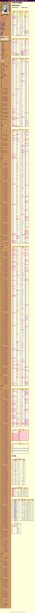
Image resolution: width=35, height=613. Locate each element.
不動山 (22, 150)
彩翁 (22, 371)
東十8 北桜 (6, 131)
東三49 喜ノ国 (6, 327)
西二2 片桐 (6, 466)
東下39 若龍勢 (6, 176)
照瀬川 (22, 194)
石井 (12, 450)
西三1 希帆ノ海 (6, 346)
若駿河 (22, 135)
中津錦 (17, 204)
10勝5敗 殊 (13, 18)
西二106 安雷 (6, 396)
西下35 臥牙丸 (6, 193)
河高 (16, 332)
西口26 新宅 (6, 587)
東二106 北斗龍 (6, 499)
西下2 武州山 (6, 182)
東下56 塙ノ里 (6, 165)
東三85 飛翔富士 (6, 274)
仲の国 (22, 85)
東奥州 (22, 381)
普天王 (17, 30)
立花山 (17, 253)
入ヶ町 (22, 409)
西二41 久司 (6, 478)
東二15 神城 (6, 507)
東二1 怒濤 (6, 539)
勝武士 (22, 391)
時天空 (22, 18)
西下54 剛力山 (6, 200)
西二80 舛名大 (6, 450)
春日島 (17, 262)
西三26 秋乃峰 (6, 286)
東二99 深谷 (6, 549)
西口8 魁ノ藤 (6, 581)
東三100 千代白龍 (6, 344)
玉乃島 (22, 31)
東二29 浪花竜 (6, 474)
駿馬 (22, 265)
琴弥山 (17, 179)
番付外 (4, 25)
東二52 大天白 (6, 441)
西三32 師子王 (6, 288)
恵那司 (17, 169)
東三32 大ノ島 (6, 369)
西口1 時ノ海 (6, 602)
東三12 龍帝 (6, 378)
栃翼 (15, 461)
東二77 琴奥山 (6, 414)
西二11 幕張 (6, 469)
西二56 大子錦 (6, 410)
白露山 (22, 42)
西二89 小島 (6, 493)
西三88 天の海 (6, 307)
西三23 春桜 (6, 350)
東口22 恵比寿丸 (6, 586)
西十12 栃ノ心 (6, 127)
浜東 (16, 379)
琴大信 (22, 279)
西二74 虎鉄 (6, 546)
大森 (22, 393)
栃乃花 (22, 54)
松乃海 (17, 195)
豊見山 (17, 376)
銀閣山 (17, 180)
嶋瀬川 (22, 324)
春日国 (16, 110)
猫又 (16, 353)
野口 (16, 325)
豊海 (16, 223)
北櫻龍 (17, 255)
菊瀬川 (22, 404)
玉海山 (17, 238)
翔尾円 (17, 395)
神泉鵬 (17, 362)
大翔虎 (22, 222)
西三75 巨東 (6, 360)
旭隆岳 (22, 136)
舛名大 (22, 336)
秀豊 (17, 420)
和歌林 (22, 353)
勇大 (22, 394)
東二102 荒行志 (6, 535)
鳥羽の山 (22, 92)
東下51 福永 (6, 198)
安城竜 (17, 392)
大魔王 (22, 368)
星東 (16, 318)
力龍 (16, 100)
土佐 (22, 207)
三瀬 (16, 216)
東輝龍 (22, 163)
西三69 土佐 (6, 358)
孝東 (16, 95)
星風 (16, 66)
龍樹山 (17, 280)
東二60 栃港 (6, 443)
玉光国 (22, 152)
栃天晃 (22, 144)
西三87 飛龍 (6, 275)
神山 (16, 266)
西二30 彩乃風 (6, 405)
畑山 (22, 261)
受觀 (22, 161)
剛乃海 (22, 281)
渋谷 (22, 143)
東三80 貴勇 (6, 304)
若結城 (22, 121)
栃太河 (22, 273)
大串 (12, 433)
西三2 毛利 (6, 279)
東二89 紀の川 (6, 395)
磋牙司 (16, 60)
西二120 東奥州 (6, 551)
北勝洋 (17, 292)
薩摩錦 (17, 144)
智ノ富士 (23, 298)
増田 (22, 412)
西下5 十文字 (6, 203)
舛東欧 (22, 178)
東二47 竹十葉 (6, 514)
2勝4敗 (26, 59)
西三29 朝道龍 (6, 320)
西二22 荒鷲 (6, 391)
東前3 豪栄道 (6, 112)
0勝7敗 (26, 142)
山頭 (22, 306)
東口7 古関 (6, 568)
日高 (22, 240)
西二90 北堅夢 (6, 494)
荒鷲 (22, 271)
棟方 (22, 181)
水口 (16, 120)
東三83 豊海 (6, 305)
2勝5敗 (13, 65)
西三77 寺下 (6, 249)
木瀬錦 (22, 359)
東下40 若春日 (6, 214)
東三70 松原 (6, 334)
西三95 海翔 (6, 364)
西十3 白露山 (6, 138)
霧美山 (17, 326)
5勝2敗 (13, 59)
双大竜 (22, 100)
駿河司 (16, 76)
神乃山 (22, 301)
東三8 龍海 (6, 377)
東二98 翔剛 (6, 497)
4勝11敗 (25, 22)
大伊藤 (17, 297)
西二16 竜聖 (6, 402)
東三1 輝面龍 (6, 258)
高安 (16, 132)
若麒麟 (22, 27)
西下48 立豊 (6, 239)
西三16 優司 (6, 284)
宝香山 (22, 234)
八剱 (16, 336)
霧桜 (16, 316)
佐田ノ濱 (23, 335)
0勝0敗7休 (26, 74)
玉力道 (22, 69)
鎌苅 (16, 359)
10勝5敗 (25, 21)
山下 (12, 435)
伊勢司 (17, 290)
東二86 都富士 (6, 416)
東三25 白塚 (6, 253)
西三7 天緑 (6, 367)
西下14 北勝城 (6, 243)
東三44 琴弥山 (6, 292)
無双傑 (22, 196)
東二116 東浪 (6, 461)
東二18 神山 (6, 430)
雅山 (21, 19)
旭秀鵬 (22, 145)
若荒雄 (16, 54)
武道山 (13, 436)
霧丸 (16, 378)
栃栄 (21, 59)
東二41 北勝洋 (6, 513)
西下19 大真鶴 (6, 207)
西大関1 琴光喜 (6, 96)
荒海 (16, 181)
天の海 (22, 229)
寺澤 (17, 411)
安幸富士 (17, 352)
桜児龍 (22, 253)
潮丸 (16, 45)
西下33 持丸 (6, 229)
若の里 (17, 21)
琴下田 (22, 241)
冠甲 (22, 203)
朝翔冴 (17, 308)
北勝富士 (23, 187)
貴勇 (16, 220)
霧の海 (16, 75)
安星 (16, 289)
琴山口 (22, 360)
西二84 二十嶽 (6, 452)
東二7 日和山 (6, 400)
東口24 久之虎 (6, 565)
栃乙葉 (17, 317)
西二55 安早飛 (6, 483)
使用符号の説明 (3, 29)
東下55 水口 (6, 178)
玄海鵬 (22, 188)
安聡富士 (17, 212)
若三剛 (22, 345)
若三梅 (13, 446)
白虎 (16, 231)
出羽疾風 (17, 224)
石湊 (16, 342)
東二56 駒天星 (6, 442)
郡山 (16, 153)
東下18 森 (6, 188)
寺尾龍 (17, 401)
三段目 (4, 23)
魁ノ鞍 (17, 409)
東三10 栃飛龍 (6, 315)
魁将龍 (22, 110)
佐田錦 (22, 122)
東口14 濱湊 (6, 563)
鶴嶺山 (22, 104)
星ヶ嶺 (22, 256)
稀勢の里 (4, 75)
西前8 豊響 (6, 109)
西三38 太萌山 (6, 324)
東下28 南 (6, 164)
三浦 (22, 282)
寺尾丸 (22, 283)
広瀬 (16, 306)
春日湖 (17, 315)
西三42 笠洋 (6, 266)
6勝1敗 (13, 82)
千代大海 (17, 13)
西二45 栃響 (6, 479)
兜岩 (16, 205)
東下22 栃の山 (6, 237)
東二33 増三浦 (6, 435)
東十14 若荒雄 (6, 145)
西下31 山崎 (6, 173)
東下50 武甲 (6, 218)
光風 (16, 104)
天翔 (16, 327)
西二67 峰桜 (6, 445)
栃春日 (17, 221)
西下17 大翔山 (6, 171)
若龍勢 (16, 102)
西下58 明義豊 (6, 245)
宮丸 (16, 213)
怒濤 (16, 247)
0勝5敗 (19, 432)
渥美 (12, 447)
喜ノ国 (17, 185)
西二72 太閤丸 (6, 447)
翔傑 (16, 85)
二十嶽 (22, 341)
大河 (16, 111)
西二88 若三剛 (6, 394)
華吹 (22, 262)
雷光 (21, 78)
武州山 (22, 60)
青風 (16, 240)
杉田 (21, 86)
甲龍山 (17, 229)
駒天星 (17, 309)
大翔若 (22, 270)
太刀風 (17, 160)
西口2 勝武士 (6, 557)
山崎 (21, 93)
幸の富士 (17, 186)
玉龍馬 (17, 167)
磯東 (16, 187)
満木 (16, 380)
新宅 (22, 418)
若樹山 (22, 84)
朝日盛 (16, 113)
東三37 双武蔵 (6, 265)
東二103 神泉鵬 (6, 419)
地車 (22, 255)
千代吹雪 (23, 275)
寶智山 (16, 44)
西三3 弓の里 (6, 314)
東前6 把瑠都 (6, 105)
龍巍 (16, 69)
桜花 (22, 230)
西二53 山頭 (6, 409)
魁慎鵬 (22, 176)
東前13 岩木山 (6, 94)
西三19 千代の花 (6, 261)
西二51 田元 (6, 533)
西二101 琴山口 (6, 525)
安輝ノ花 (23, 170)
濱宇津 (22, 206)
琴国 (21, 75)
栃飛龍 (17, 141)
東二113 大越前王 (6, 500)
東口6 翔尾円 (6, 561)
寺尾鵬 (17, 275)
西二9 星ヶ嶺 (6, 468)
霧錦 (22, 142)
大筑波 (22, 392)
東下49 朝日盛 (6, 177)
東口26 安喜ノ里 (6, 604)
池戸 (22, 363)
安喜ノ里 (17, 418)
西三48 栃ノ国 (6, 294)
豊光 (16, 135)
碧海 (22, 379)
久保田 (22, 221)
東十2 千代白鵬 (6, 150)
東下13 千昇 (6, 206)
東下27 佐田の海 (6, 190)
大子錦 (22, 309)
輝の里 (17, 257)
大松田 (17, 198)
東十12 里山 (6, 148)
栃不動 (17, 154)
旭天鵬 (22, 28)
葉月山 (17, 367)
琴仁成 (22, 254)
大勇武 (22, 68)
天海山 (22, 395)
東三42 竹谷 (6, 325)
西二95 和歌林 (6, 417)
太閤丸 (22, 327)
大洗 (22, 400)
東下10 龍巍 (6, 204)
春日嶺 (22, 315)
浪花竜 (17, 279)
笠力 (17, 394)
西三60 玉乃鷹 (6, 331)
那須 (22, 421)
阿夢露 (22, 76)
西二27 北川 (6, 433)
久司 (22, 292)
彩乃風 (22, 280)
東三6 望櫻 (6, 347)
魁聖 (16, 207)
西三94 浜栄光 (6, 256)
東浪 (16, 377)
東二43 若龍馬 (6, 387)
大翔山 (22, 77)
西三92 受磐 (6, 363)
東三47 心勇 (6, 326)
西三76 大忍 (6, 272)
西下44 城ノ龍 (6, 216)
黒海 (17, 27)
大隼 (22, 310)
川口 (22, 403)
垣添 (17, 29)
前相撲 (2, 25)
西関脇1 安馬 (6, 92)
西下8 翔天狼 (6, 169)
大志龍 (22, 417)
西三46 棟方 (6, 267)
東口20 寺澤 (6, 573)
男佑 (16, 151)
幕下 (1, 23)
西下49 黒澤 (6, 197)
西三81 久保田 (6, 338)
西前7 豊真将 (6, 116)
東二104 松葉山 (6, 498)
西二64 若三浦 (6, 486)
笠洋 (22, 177)
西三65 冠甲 (6, 332)
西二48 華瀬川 (6, 440)
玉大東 (17, 335)
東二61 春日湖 (6, 411)
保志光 (22, 44)
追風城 (22, 314)
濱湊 (17, 404)
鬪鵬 (22, 189)
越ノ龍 (22, 186)
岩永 (22, 408)
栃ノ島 (17, 215)
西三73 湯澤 (6, 359)
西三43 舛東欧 (6, 353)
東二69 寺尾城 (6, 518)
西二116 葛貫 (6, 537)
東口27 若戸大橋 (6, 588)
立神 (21, 103)
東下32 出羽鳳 (6, 238)
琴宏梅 (17, 310)
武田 (22, 410)
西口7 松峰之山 (6, 580)
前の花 (17, 281)
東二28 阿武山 (6, 511)
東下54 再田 (6, 219)
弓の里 (22, 133)
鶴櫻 (16, 109)
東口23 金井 (6, 574)
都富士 (17, 343)
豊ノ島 (17, 19)
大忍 (22, 215)
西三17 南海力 (6, 348)
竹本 (22, 352)
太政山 (17, 354)
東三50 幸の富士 (6, 355)
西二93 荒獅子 (6, 453)
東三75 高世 (6, 303)
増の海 (17, 282)
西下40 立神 (6, 215)
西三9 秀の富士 (6, 251)
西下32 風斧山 (6, 212)
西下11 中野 (6, 185)
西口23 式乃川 (6, 595)
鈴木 (12, 448)
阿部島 (22, 376)
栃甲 (22, 317)
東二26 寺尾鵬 (6, 404)
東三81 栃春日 (6, 337)
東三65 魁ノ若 (6, 300)
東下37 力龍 (6, 230)
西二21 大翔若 (6, 403)
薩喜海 (16, 77)
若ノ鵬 (17, 28)
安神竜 (22, 378)
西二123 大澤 (6, 422)
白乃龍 (17, 222)
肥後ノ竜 (17, 323)
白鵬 (4, 65)
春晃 (16, 234)
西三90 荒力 (6, 373)
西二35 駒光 (6, 436)
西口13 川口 (6, 582)
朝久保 (17, 298)
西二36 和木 (6, 512)
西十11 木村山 (6, 147)
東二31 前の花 (6, 532)
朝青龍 (22, 12)
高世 (16, 214)
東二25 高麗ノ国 (6, 473)
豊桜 (21, 45)
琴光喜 (22, 13)
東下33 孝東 (6, 192)
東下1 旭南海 (6, 167)
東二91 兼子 (6, 548)
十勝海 (22, 326)
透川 (22, 239)
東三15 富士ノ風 (6, 283)
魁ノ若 (17, 203)
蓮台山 (17, 196)
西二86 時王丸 (6, 547)
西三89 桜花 (6, 341)
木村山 (22, 51)
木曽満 (17, 176)
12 (2, 19)
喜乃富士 (17, 345)
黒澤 (21, 113)
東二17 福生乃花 (6, 429)
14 (4, 19)
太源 (22, 361)
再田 (16, 119)
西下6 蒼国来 (6, 183)
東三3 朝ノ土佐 (6, 313)
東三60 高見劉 (6, 357)
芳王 (22, 205)
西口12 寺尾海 (6, 570)
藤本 (16, 101)
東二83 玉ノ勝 (6, 492)
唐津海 (17, 168)
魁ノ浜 (22, 220)
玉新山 (22, 401)
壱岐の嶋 (23, 274)
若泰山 (22, 238)
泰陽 (22, 325)
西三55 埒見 (6, 371)
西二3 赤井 (6, 389)
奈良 (16, 328)
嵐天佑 (22, 247)
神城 (16, 263)
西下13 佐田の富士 (7, 186)
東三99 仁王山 (6, 365)
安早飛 (22, 308)
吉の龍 (17, 248)
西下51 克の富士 (6, 199)
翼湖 (22, 232)
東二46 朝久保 (6, 480)
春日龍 (22, 180)
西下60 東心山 (6, 179)
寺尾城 (17, 324)
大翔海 (22, 323)
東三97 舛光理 (6, 310)
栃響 (22, 297)
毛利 (22, 132)
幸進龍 (22, 370)
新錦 (22, 225)
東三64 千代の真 (6, 270)
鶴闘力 (22, 367)
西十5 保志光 (6, 135)
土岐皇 (16, 112)
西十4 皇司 (6, 134)
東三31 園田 (6, 321)
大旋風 (17, 350)
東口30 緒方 (6, 555)
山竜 (16, 291)
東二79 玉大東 (6, 449)
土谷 (22, 266)
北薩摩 (22, 319)
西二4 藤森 (6, 530)
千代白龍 (17, 242)
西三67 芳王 (6, 333)
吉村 (22, 411)
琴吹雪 (17, 351)
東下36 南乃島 (6, 213)
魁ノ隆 (17, 402)
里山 (16, 52)
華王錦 (16, 65)
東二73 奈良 (6, 519)
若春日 (16, 103)
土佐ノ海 (22, 30)
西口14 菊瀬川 (6, 593)
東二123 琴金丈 (6, 503)
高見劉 (17, 197)
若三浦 (22, 318)
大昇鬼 (17, 188)
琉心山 (17, 400)
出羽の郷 (22, 111)
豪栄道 (17, 20)
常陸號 (22, 204)
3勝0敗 (19, 434)
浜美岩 (22, 291)
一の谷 (17, 161)
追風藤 (22, 350)
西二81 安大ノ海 (6, 415)
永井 (22, 171)
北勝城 (22, 74)
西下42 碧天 (6, 195)
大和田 (17, 372)
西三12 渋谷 (6, 260)
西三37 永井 (6, 352)
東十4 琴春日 (6, 139)
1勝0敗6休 (26, 163)
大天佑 (17, 307)
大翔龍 (22, 272)
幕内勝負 (2, 32)
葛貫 (22, 377)
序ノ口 (4, 24)
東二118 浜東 (6, 462)
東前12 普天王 (6, 98)
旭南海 (16, 59)
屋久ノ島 (23, 307)
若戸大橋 (17, 419)
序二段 (2, 24)
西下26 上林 (6, 163)
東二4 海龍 (6, 425)
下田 (16, 84)
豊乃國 (22, 82)
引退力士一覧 (2, 28)
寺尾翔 (17, 271)
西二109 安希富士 (6, 526)
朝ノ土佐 (17, 133)
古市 (21, 91)
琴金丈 (17, 385)
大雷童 (22, 83)
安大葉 (22, 224)
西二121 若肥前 (6, 528)
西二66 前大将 (6, 487)
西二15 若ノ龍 (6, 508)
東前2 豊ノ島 (6, 108)
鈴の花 (22, 372)
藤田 (16, 256)
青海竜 (16, 91)
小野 (12, 432)
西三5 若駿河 (6, 376)
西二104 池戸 (6, 457)
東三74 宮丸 (6, 336)
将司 (16, 50)
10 (5, 18)
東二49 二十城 (6, 481)
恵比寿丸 (17, 413)
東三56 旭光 (6, 329)
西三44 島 (6, 293)
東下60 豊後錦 (6, 234)
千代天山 (17, 134)
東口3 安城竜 (6, 579)
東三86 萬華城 (6, 306)
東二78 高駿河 (6, 490)
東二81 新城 (6, 520)
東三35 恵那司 (6, 289)
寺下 (22, 216)
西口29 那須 (6, 575)
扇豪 (22, 328)
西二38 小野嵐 (6, 541)
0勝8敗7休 (13, 13)
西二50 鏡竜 (6, 482)
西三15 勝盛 (6, 317)
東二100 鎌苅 (6, 524)
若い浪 (17, 152)
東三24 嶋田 (6, 252)
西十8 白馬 (6, 129)
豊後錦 (16, 126)
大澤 (22, 385)
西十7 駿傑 (6, 151)
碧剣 (16, 172)
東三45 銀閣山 (6, 354)
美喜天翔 (22, 419)
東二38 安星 (6, 437)
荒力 (22, 231)
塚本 (16, 170)
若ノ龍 (22, 263)
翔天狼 (22, 67)
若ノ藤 (22, 344)
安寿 (22, 334)
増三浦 (17, 283)
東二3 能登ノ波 (6, 424)
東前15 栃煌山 (6, 99)
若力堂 (22, 160)
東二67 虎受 (6, 412)
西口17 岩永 (6, 584)
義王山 (17, 341)
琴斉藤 (17, 408)
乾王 (21, 109)
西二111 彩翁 (6, 420)
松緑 (21, 120)
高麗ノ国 (17, 274)
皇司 (21, 43)
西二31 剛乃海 (6, 475)
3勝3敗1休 (26, 403)
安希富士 (23, 369)
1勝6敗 (26, 78)
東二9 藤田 (6, 506)
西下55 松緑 (6, 220)
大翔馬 (16, 93)
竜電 (22, 185)
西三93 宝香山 (6, 343)
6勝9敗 (25, 18)
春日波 (17, 261)
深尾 (12, 434)
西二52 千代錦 (6, 542)
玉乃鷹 (22, 197)
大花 (22, 316)
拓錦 (16, 68)
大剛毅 (17, 230)
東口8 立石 (6, 591)
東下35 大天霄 (6, 174)
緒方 (4, 71)
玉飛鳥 (16, 86)
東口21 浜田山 (6, 600)
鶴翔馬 (22, 290)
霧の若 (16, 53)
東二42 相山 (6, 438)
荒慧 (22, 153)
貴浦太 (22, 342)
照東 (16, 163)
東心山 (22, 126)
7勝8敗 (25, 19)
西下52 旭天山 (6, 244)
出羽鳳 (16, 94)
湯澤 (22, 212)
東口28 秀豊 (6, 596)
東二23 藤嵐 (6, 431)
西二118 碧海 (6, 502)
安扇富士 (23, 167)
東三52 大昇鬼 (6, 295)
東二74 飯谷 (6, 488)
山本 (17, 393)
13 (3, 19)
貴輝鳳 (22, 141)
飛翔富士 (17, 225)
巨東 (22, 214)
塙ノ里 (16, 121)
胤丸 (22, 354)
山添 (17, 403)
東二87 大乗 (6, 521)
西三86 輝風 (6, 362)
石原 (17, 410)
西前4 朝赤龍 (6, 88)
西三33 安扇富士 (6, 322)
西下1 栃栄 (5, 223)
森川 (17, 426)
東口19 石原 (6, 564)
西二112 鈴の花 (6, 459)
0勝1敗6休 (13, 391)
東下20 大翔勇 (6, 208)
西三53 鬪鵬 (6, 296)
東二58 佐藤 (6, 485)
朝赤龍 (22, 21)
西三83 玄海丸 (6, 339)
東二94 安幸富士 (6, 495)
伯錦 (16, 371)
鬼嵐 (21, 102)
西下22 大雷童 (6, 172)
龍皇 (21, 41)
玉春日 (22, 22)
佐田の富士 (22, 73)
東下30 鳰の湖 (6, 211)
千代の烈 (23, 242)
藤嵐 (16, 272)
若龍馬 (4, 70)
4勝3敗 (13, 60)
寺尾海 (22, 402)
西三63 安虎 (6, 381)
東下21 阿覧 (6, 162)
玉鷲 (21, 53)
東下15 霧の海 (6, 225)
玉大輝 (17, 178)
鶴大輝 (22, 333)
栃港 (16, 314)
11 (1, 19)
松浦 (22, 380)
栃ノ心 (4, 66)
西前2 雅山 (6, 103)
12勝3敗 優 (26, 52)
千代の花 (23, 151)
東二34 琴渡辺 (6, 476)
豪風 (3, 76)
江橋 (22, 420)
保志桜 (17, 142)
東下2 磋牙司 (6, 181)
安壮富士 (22, 50)
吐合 (16, 232)
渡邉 (16, 300)
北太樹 (16, 51)
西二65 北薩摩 (6, 544)
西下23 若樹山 (6, 209)
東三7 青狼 (6, 280)
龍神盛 (22, 195)
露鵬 (17, 22)
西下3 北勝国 (6, 168)
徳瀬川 (22, 66)
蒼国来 (22, 65)
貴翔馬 (22, 169)
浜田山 (17, 412)
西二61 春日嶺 (6, 393)
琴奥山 (17, 333)
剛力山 (22, 119)
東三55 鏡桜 (6, 268)
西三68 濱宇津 (6, 301)
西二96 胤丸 (6, 455)
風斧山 (22, 94)
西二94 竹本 (6, 454)
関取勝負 (2, 34)
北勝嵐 (22, 213)
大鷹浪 (22, 134)
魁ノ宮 (17, 369)
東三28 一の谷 (6, 287)
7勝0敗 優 (26, 216)
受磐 (22, 233)
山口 (16, 194)
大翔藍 (22, 413)
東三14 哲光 (6, 282)
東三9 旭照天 (6, 281)
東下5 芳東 (6, 236)
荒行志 (17, 361)
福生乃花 (17, 265)
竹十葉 (17, 299)
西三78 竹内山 (6, 372)
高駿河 (17, 334)
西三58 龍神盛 (6, 254)
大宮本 (22, 362)
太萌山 (22, 172)
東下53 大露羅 (6, 233)
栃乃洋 (22, 20)
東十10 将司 (6, 140)
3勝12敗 (25, 31)
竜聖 (22, 264)
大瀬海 (17, 233)
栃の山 (16, 83)
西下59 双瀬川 (6, 221)
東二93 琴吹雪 (6, 523)
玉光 (22, 288)
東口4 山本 (6, 590)
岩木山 (17, 31)
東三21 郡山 (6, 262)
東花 (17, 421)
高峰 (22, 422)
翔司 (22, 299)
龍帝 (16, 143)
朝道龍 (22, 162)
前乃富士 (17, 206)
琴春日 (16, 43)
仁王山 (17, 241)
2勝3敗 (19, 433)
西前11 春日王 (6, 97)
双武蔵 (17, 171)
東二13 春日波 (6, 390)
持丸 (21, 95)
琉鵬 (16, 67)
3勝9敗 (25, 54)
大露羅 (16, 118)
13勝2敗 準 (25, 12)
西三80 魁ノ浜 (6, 383)
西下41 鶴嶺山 (6, 194)
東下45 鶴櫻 (6, 232)
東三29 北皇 (6, 351)
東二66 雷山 (6, 534)
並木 (16, 288)
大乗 (16, 344)
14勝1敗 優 (13, 12)
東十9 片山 (6, 152)
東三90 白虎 (6, 308)
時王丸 (22, 343)
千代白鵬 (16, 41)
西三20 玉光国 (6, 380)
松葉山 (17, 363)
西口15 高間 (6, 583)
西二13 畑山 (6, 428)
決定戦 (3, 20)
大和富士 (17, 319)
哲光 (16, 145)
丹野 (22, 198)
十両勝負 (2, 33)
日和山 (17, 254)
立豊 (21, 112)
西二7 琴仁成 (6, 467)
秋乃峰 (22, 159)
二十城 (17, 301)
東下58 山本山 (6, 160)
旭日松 (22, 154)
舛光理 (17, 239)
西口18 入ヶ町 (6, 572)
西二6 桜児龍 (6, 426)
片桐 (22, 248)
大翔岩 (17, 264)
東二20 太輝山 (6, 509)
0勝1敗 (13, 134)
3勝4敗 (13, 66)
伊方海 (17, 370)
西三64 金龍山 (6, 382)
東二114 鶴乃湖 (6, 460)
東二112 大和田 (6, 421)
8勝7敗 (25, 13)
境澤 (16, 42)
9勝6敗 (13, 27)
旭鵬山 (22, 257)
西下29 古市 (6, 228)
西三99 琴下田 (6, 277)
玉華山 (17, 368)
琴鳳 (16, 189)
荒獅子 (22, 351)
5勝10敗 (13, 20)
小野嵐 (22, 289)
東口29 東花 (6, 597)
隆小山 (16, 74)
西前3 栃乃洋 (6, 113)
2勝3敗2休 (26, 238)
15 (5, 19)
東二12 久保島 (6, 470)
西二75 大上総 (6, 448)
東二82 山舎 (6, 491)
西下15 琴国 (6, 187)
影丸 (16, 150)
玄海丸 (22, 223)
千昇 (16, 73)
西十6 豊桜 (6, 144)
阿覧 (16, 82)
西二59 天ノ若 (6, 516)
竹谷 (16, 177)
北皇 (16, 162)
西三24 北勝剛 (6, 319)
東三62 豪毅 (6, 298)
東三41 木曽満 (6, 291)
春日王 (22, 29)
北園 (21, 118)
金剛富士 (23, 332)
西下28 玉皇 (6, 227)
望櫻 (16, 136)
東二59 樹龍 (6, 543)
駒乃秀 (17, 360)
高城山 (17, 273)
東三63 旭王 (6, 299)
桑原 (12, 451)
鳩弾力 (17, 391)
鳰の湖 (16, 92)
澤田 (16, 270)
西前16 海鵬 (6, 101)
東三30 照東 (6, 263)
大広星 (17, 417)
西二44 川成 (6, 407)
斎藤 (16, 159)
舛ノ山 (22, 168)
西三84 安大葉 (6, 273)
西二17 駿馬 (6, 471)
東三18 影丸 (6, 368)
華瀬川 (22, 300)
